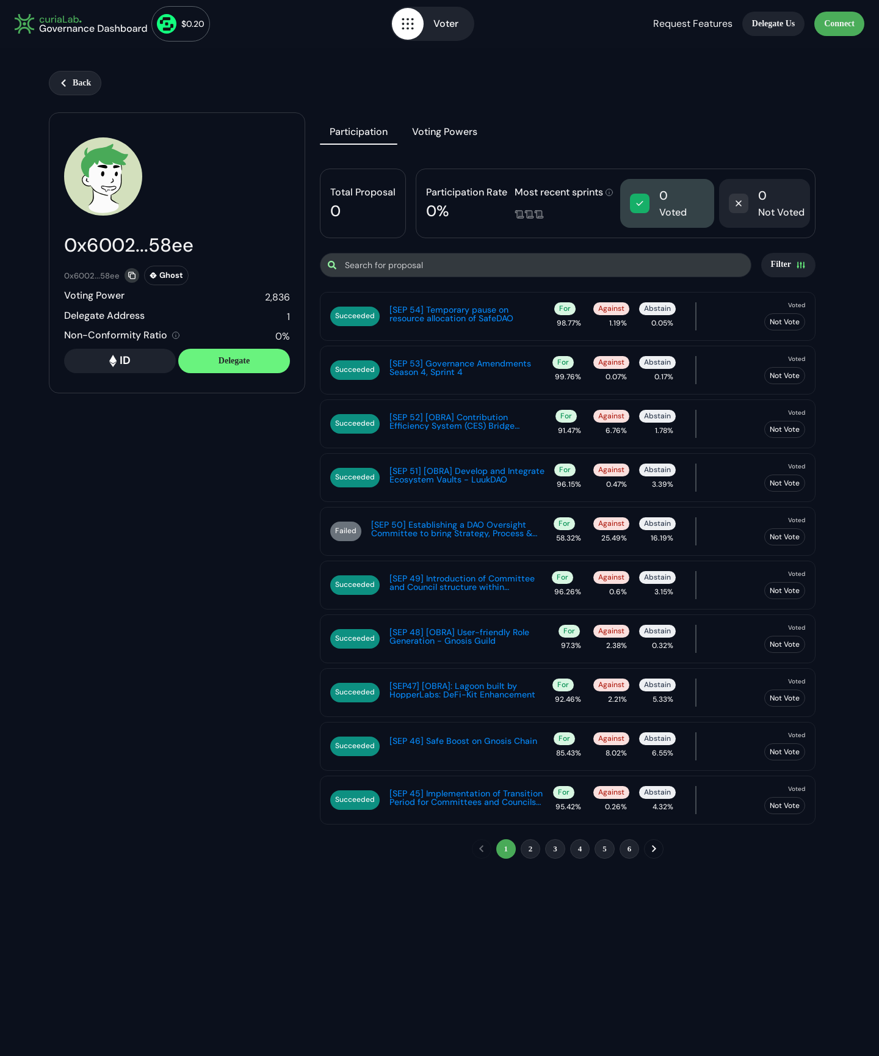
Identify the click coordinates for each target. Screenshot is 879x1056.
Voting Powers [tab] (444, 131)
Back (75, 82)
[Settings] (788, 265)
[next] (654, 849)
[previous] (481, 849)
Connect (839, 23)
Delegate (234, 360)
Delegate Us (773, 23)
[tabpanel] (568, 516)
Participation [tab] (359, 131)
